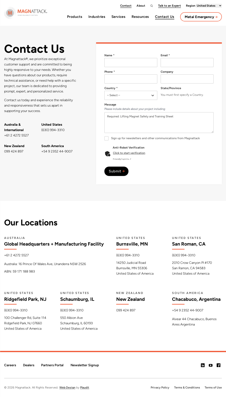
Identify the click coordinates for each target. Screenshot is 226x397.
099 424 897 (13, 151)
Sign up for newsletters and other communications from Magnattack (155, 138)
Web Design (67, 387)
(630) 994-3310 (53, 130)
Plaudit (84, 387)
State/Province (171, 88)
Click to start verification (129, 153)
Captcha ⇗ (122, 159)
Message (110, 104)
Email (165, 55)
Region (204, 5)
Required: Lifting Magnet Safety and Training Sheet (159, 122)
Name (109, 55)
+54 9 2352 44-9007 (56, 151)
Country (111, 88)
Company (167, 71)
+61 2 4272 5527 (16, 135)
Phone (109, 71)
